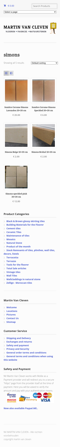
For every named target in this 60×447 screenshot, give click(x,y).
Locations (11, 311)
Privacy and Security (17, 348)
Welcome (11, 307)
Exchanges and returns (19, 341)
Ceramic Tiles (13, 232)
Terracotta (12, 257)
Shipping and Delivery (18, 338)
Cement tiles (13, 228)
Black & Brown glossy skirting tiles (25, 221)
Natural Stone (14, 242)
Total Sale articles (16, 268)
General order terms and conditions (26, 352)
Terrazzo (11, 261)
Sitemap (11, 321)
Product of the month (18, 246)
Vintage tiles (13, 272)
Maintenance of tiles (17, 235)
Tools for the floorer (17, 264)
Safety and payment (17, 345)
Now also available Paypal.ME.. (21, 408)
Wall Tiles (11, 275)
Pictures (11, 314)
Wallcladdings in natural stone (23, 279)
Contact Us (12, 318)
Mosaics (10, 239)
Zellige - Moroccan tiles (19, 282)
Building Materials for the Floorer (25, 224)
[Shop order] (44, 62)
